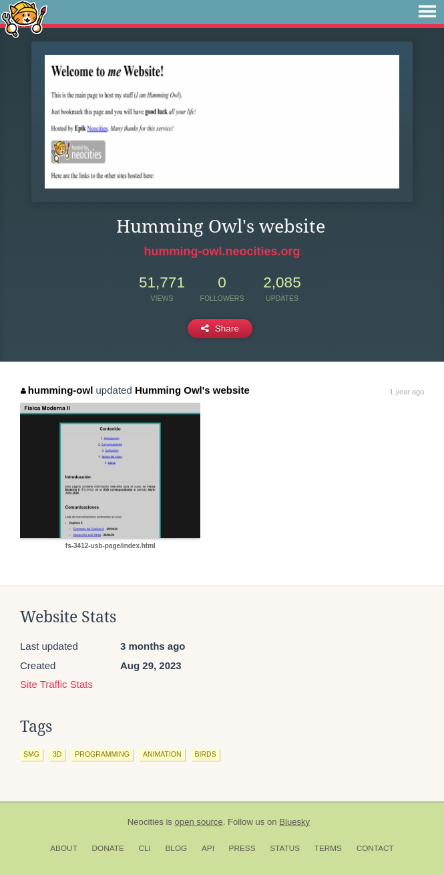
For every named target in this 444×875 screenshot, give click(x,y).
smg (31, 754)
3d (57, 754)
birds (205, 754)
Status (285, 848)
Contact (375, 848)
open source (199, 822)
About (63, 848)
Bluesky (294, 822)
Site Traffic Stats (56, 684)
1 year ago (406, 392)
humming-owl (57, 390)
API (208, 848)
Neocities (146, 822)
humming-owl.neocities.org (222, 251)
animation (162, 754)
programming (102, 754)
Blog (176, 848)
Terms (328, 848)
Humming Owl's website (192, 390)
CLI (144, 848)
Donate (108, 848)
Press (242, 848)
